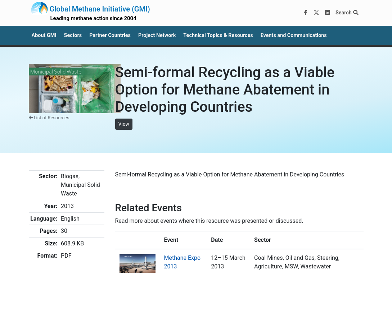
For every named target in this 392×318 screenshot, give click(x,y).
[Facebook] (305, 13)
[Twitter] (316, 13)
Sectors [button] (73, 35)
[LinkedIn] (327, 13)
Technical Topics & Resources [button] (218, 35)
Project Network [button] (157, 35)
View (123, 124)
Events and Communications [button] (294, 35)
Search (346, 13)
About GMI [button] (44, 35)
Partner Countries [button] (110, 35)
